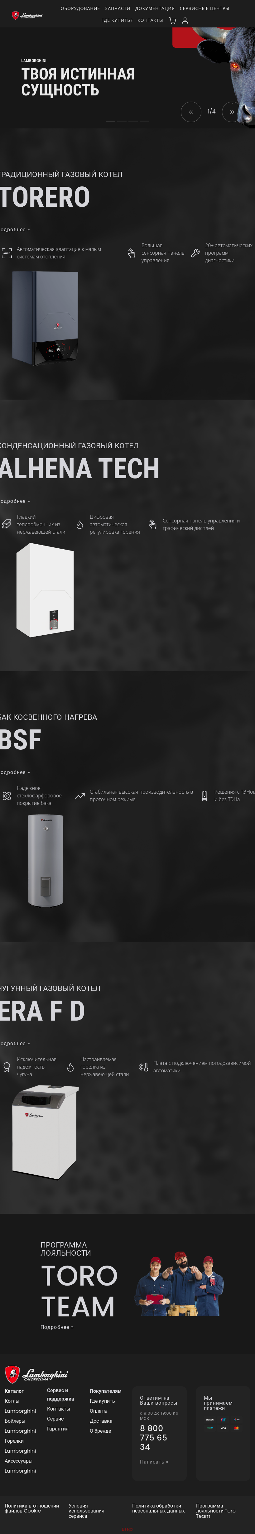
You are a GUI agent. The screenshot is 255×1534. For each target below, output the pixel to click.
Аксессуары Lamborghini (20, 1465)
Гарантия (58, 1428)
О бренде (100, 1431)
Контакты (150, 20)
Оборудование (80, 8)
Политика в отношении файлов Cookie (32, 1508)
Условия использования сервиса (86, 1511)
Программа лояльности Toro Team (216, 1511)
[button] (191, 112)
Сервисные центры (205, 8)
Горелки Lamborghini (20, 1446)
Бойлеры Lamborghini (20, 1426)
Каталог (14, 1391)
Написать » (154, 1462)
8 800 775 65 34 (153, 1438)
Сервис (55, 1418)
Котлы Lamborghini (20, 1406)
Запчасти (117, 8)
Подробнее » (57, 1327)
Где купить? (116, 20)
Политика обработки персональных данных (158, 1508)
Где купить (102, 1401)
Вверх (127, 1529)
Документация (155, 8)
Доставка (101, 1421)
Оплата (98, 1411)
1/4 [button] (212, 111)
